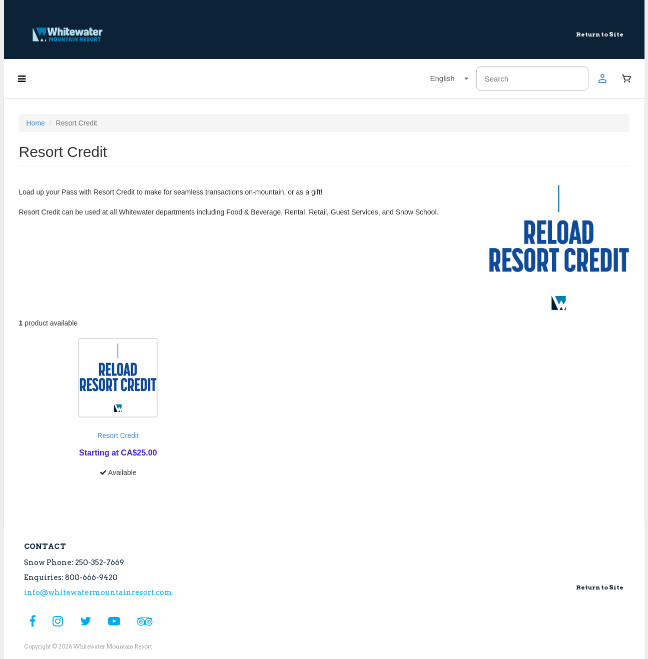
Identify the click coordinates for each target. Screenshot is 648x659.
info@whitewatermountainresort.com (98, 592)
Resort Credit (118, 436)
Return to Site (599, 34)
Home (36, 123)
